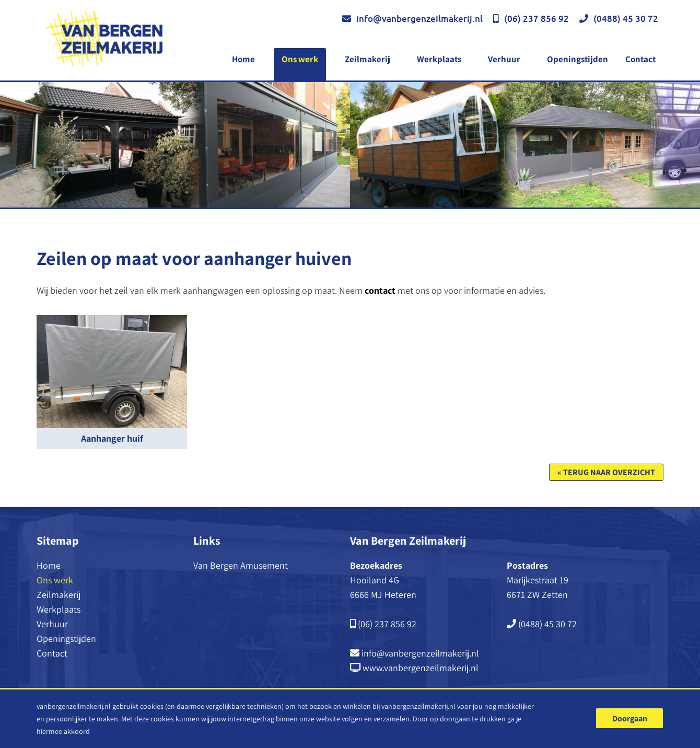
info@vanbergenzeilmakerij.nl (419, 19)
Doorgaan (629, 718)
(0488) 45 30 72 (625, 19)
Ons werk (300, 59)
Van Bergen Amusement (240, 565)
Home (243, 59)
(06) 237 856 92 (536, 19)
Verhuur (504, 59)
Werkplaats (439, 59)
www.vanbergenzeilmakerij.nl (421, 668)
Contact (640, 59)
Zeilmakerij (367, 59)
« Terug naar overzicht (606, 472)
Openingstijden (577, 59)
